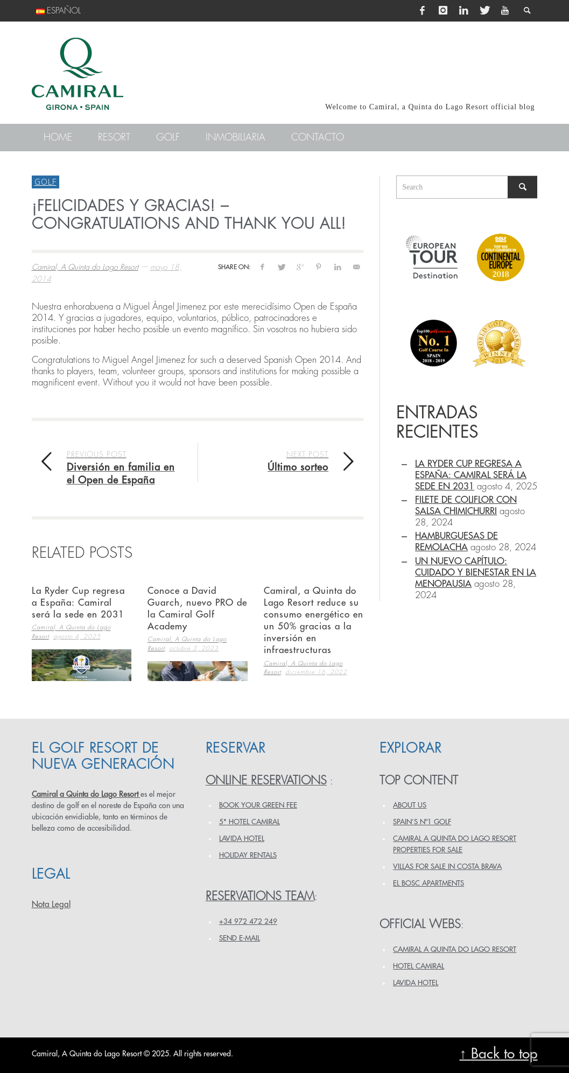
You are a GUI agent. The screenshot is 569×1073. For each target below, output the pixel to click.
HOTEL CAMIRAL (418, 966)
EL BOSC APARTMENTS (428, 883)
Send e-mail (239, 938)
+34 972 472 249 (248, 921)
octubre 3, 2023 (194, 648)
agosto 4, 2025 (77, 637)
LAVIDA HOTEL (241, 838)
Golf (45, 181)
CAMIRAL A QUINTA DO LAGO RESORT (454, 949)
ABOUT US (409, 805)
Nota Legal (51, 904)
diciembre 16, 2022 (316, 672)
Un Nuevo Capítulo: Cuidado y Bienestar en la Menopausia (475, 572)
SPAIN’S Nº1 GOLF (422, 821)
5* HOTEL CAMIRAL (249, 821)
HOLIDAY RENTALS (248, 855)
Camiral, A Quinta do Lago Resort (85, 267)
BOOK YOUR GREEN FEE (258, 805)
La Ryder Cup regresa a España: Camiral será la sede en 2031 (78, 602)
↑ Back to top (498, 1054)
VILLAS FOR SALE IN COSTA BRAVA (447, 866)
